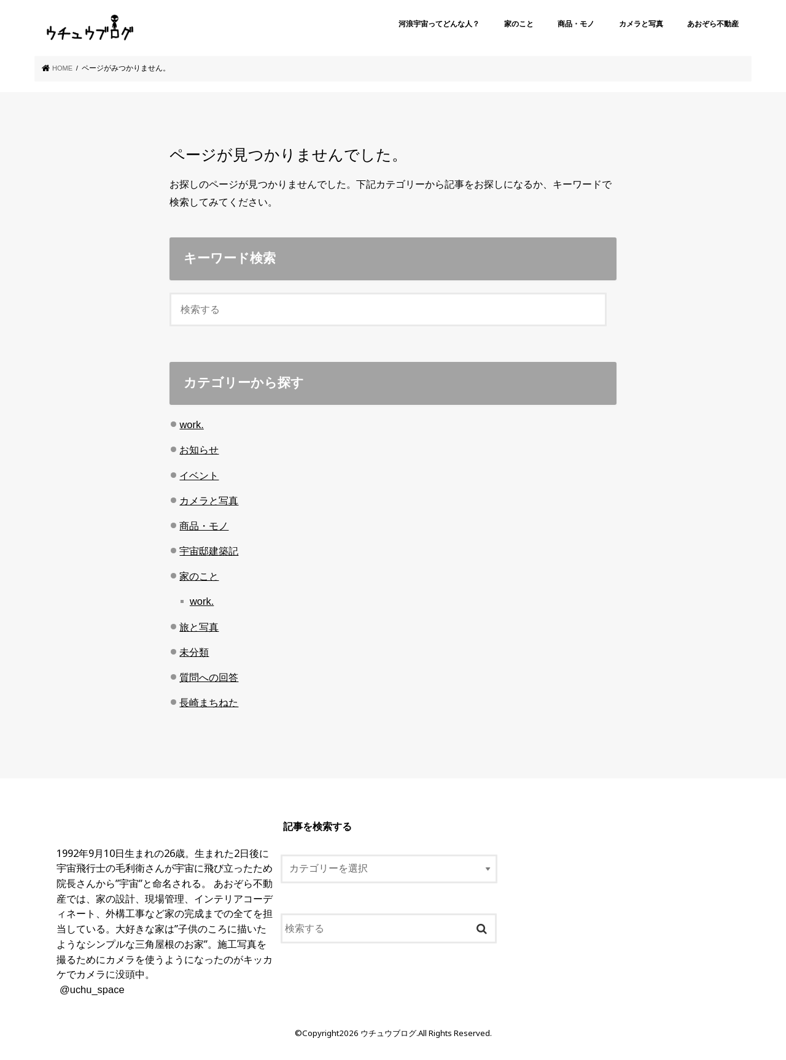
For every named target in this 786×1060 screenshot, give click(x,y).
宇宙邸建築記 (208, 550)
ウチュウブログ (388, 1033)
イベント (199, 474)
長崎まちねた (208, 702)
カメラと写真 (641, 24)
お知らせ (199, 449)
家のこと (519, 24)
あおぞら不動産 (713, 24)
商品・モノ (576, 24)
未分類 (194, 652)
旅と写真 (199, 626)
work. (191, 424)
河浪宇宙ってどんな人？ (439, 24)
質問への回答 (208, 677)
